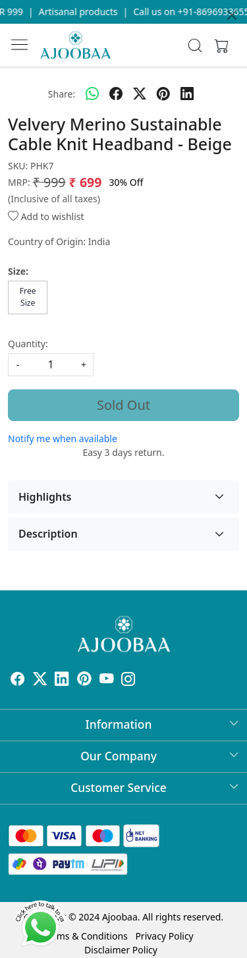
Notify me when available (62, 438)
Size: (18, 271)
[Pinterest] (84, 680)
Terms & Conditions (85, 936)
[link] (194, 45)
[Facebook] (18, 680)
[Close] (232, 15)
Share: (61, 94)
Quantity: (28, 343)
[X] (40, 680)
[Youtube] (107, 680)
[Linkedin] (62, 680)
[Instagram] (128, 680)
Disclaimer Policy (120, 950)
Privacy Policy (164, 936)
